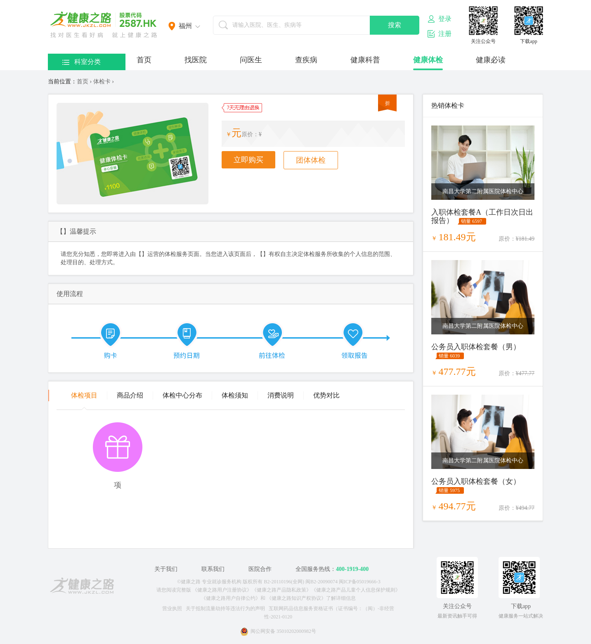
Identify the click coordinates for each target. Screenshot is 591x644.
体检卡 (102, 81)
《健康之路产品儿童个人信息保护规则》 (355, 590)
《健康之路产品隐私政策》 (281, 590)
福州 (185, 25)
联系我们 (213, 569)
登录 (440, 19)
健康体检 (428, 60)
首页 (144, 60)
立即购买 (248, 160)
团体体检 (311, 160)
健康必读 (491, 60)
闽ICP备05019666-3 (360, 582)
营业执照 (172, 608)
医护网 (103, 24)
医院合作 (260, 569)
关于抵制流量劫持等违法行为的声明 (225, 608)
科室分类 (81, 61)
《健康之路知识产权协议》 (296, 598)
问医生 (251, 60)
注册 (440, 34)
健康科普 (365, 60)
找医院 (195, 60)
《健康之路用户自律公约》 (230, 598)
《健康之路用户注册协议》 (222, 590)
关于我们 (165, 569)
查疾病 (306, 60)
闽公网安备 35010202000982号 (278, 631)
